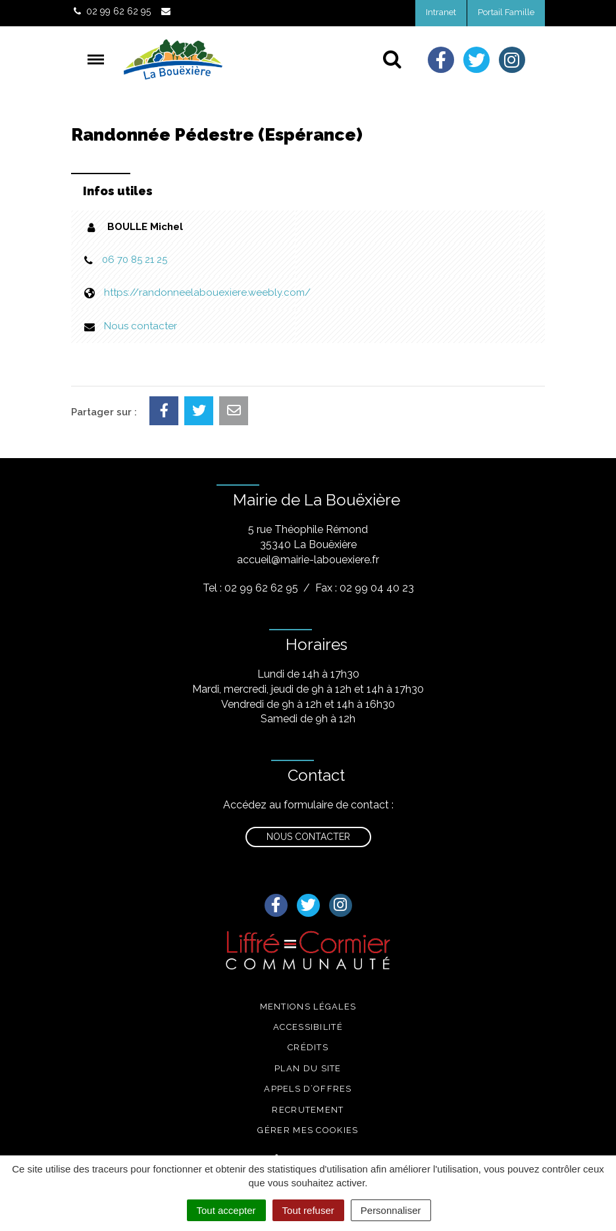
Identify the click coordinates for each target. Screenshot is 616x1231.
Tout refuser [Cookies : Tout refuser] (308, 1210)
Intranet (441, 12)
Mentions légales (308, 1006)
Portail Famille (506, 12)
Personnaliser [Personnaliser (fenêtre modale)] (391, 1210)
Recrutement (308, 1110)
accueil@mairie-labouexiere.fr (308, 559)
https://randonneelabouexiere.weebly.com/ (207, 292)
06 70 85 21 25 (134, 260)
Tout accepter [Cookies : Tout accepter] (226, 1210)
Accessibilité (308, 1027)
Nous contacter (140, 326)
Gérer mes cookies (307, 1130)
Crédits (308, 1047)
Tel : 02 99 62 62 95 (250, 588)
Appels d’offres (308, 1089)
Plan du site (308, 1068)
